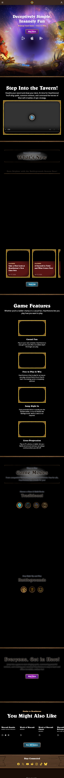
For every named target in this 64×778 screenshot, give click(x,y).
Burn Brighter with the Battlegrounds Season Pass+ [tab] (32, 177)
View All (32, 291)
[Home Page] (32, 2)
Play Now (32, 37)
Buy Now (23, 249)
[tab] (19, 445)
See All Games (32, 688)
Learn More (39, 249)
